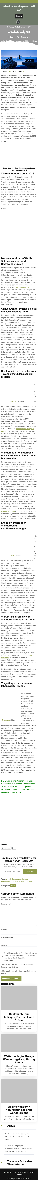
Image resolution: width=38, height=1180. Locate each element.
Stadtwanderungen (23, 287)
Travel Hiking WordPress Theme (16, 1172)
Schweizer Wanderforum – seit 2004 (15, 41)
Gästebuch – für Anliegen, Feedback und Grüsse (19, 1017)
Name (4, 930)
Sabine (6, 71)
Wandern (29, 881)
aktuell (8, 879)
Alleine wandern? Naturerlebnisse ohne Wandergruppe (19, 1109)
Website (4, 945)
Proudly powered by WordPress (19, 1179)
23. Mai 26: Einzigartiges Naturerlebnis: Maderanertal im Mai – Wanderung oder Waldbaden (18, 1148)
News (34, 41)
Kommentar (6, 904)
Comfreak (6, 720)
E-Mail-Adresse (7, 937)
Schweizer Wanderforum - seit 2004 (19, 7)
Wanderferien (20, 881)
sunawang (12, 401)
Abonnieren (30, 872)
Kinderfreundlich (7, 881)
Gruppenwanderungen (20, 879)
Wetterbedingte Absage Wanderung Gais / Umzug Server (19, 1059)
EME (12, 555)
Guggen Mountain (8, 511)
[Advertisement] (19, 233)
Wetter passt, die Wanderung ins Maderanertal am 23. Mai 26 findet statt (17, 1137)
